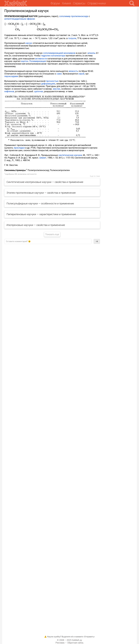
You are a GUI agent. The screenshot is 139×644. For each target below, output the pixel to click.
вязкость (73, 71)
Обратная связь (75, 642)
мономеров (69, 53)
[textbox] (47, 241)
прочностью (52, 81)
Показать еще (52, 234)
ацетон (24, 61)
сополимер (65, 16)
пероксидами (11, 76)
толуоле (72, 38)
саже (59, 73)
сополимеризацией (53, 53)
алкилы (92, 53)
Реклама (60, 642)
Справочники (96, 3)
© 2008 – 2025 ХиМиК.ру (69, 640)
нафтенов (9, 91)
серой (81, 73)
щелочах (38, 91)
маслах (56, 89)
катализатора (58, 55)
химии (42, 157)
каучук (28, 43)
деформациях (48, 83)
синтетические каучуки (70, 155)
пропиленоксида (79, 16)
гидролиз (45, 55)
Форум (55, 3)
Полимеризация (37, 61)
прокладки (19, 147)
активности (41, 58)
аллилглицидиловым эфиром (19, 19)
